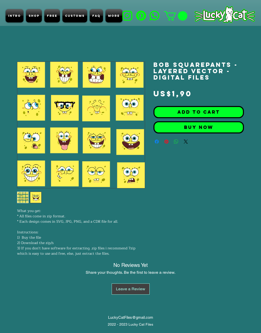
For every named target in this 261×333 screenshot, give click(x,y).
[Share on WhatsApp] (176, 142)
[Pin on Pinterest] (166, 142)
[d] (141, 16)
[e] (154, 16)
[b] (127, 16)
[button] (175, 16)
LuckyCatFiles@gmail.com (130, 317)
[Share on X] (186, 142)
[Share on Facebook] (157, 142)
